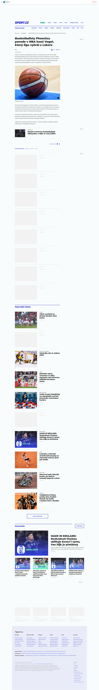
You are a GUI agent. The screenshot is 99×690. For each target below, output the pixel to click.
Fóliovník (56, 653)
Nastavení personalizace (79, 681)
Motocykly (42, 472)
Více (82, 22)
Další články (79, 526)
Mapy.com (25, 651)
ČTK (16, 49)
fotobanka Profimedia (48, 663)
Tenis (60, 22)
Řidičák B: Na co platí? (77, 642)
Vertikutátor (28, 653)
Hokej (55, 22)
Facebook (76, 665)
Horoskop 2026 (18, 646)
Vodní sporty (66, 28)
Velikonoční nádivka (42, 637)
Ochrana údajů (77, 675)
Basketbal (34, 28)
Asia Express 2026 (52, 651)
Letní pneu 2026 (76, 637)
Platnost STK (76, 646)
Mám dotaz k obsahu (78, 677)
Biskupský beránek (54, 641)
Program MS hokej (65, 642)
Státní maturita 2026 (19, 641)
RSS (74, 663)
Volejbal (46, 28)
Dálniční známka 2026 (77, 639)
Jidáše (39, 641)
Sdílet (58, 50)
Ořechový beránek (53, 642)
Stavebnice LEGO (35, 655)
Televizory (60, 655)
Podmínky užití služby (78, 673)
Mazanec (40, 642)
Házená (40, 28)
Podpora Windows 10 (61, 651)
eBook (53, 50)
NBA (32, 148)
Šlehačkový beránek (54, 644)
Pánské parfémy (72, 655)
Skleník (52, 653)
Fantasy (43, 22)
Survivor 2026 (46, 651)
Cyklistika (58, 28)
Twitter (75, 668)
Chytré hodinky (66, 655)
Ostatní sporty (19, 28)
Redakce (75, 662)
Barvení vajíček (30, 637)
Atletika (52, 28)
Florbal (73, 28)
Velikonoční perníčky (42, 644)
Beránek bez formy (54, 646)
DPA (39, 663)
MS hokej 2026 (64, 641)
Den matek (17, 642)
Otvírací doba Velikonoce (32, 642)
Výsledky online (74, 22)
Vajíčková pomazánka (42, 646)
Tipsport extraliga (65, 639)
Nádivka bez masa (42, 639)
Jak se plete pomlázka (31, 639)
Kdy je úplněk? (18, 644)
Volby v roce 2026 (18, 637)
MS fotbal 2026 (65, 644)
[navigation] (2, 2)
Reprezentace (42, 392)
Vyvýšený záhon (62, 653)
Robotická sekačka (35, 653)
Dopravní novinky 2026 (78, 641)
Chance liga (64, 637)
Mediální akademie (77, 678)
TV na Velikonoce (30, 646)
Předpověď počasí (31, 651)
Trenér (36, 148)
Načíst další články (37, 516)
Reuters (41, 663)
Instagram (76, 667)
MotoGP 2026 (64, 646)
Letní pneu (49, 655)
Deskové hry (55, 655)
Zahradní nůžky (42, 653)
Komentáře (42, 431)
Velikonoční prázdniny (31, 644)
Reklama (75, 670)
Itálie (40, 371)
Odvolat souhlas (77, 680)
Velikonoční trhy (39, 651)
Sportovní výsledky (44, 351)
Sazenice (23, 653)
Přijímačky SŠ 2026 (19, 639)
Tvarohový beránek (54, 639)
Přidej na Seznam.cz (78, 672)
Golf (78, 28)
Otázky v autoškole (77, 644)
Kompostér (48, 653)
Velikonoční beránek (54, 637)
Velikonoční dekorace (31, 641)
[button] (37, 83)
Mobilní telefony (28, 655)
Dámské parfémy (43, 655)
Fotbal (49, 22)
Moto (66, 22)
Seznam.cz (94, 1)
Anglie (41, 312)
